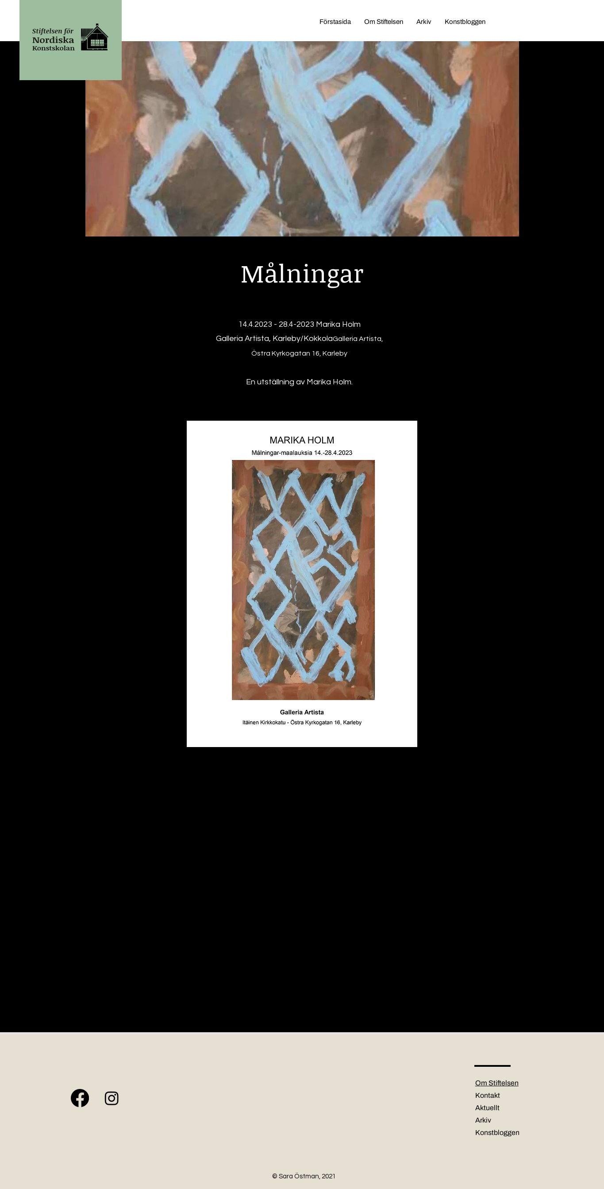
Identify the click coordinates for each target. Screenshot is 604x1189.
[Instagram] (112, 1098)
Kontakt (487, 1095)
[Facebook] (80, 1098)
